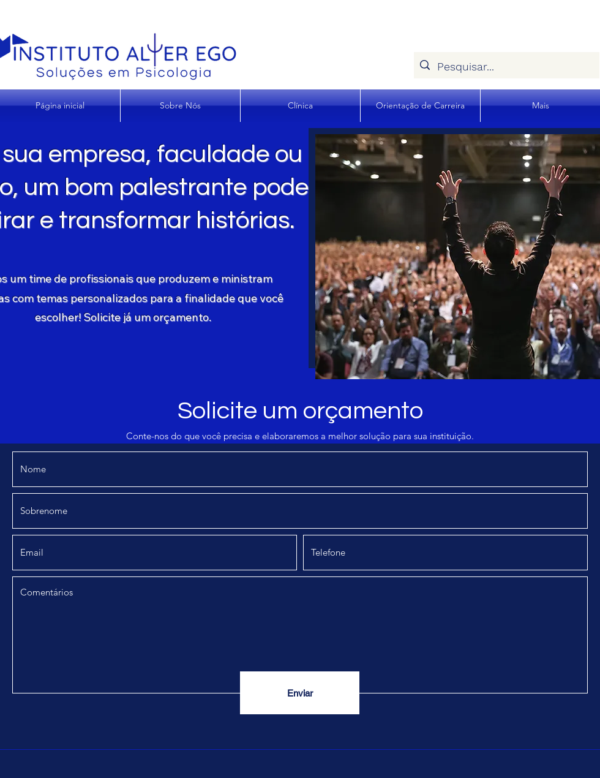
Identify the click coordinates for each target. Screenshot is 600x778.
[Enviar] (299, 692)
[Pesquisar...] (505, 66)
